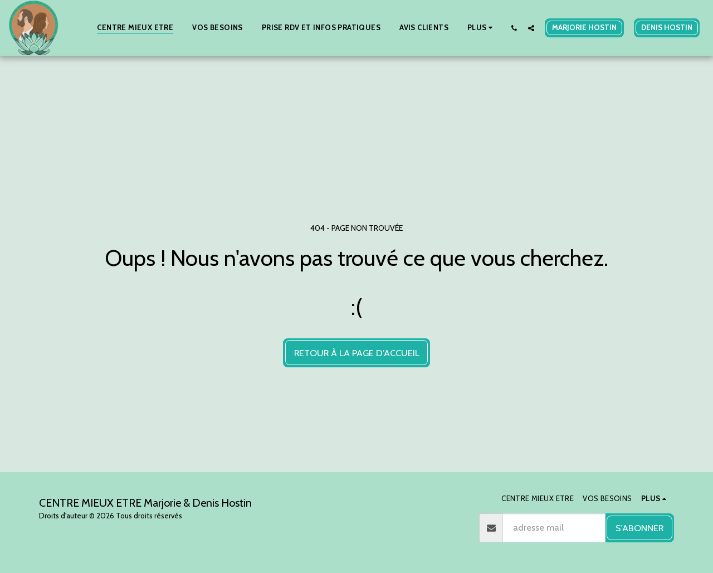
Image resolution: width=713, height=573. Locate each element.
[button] (514, 28)
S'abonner (639, 527)
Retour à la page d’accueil (356, 352)
